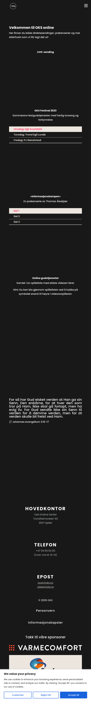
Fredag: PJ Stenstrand (27, 140)
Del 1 (16, 211)
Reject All (46, 695)
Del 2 (17, 216)
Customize (18, 695)
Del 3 (17, 222)
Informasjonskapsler (45, 622)
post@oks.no (45, 583)
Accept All (73, 695)
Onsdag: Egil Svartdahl (28, 129)
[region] (45, 685)
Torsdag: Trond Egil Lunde (30, 134)
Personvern (45, 610)
